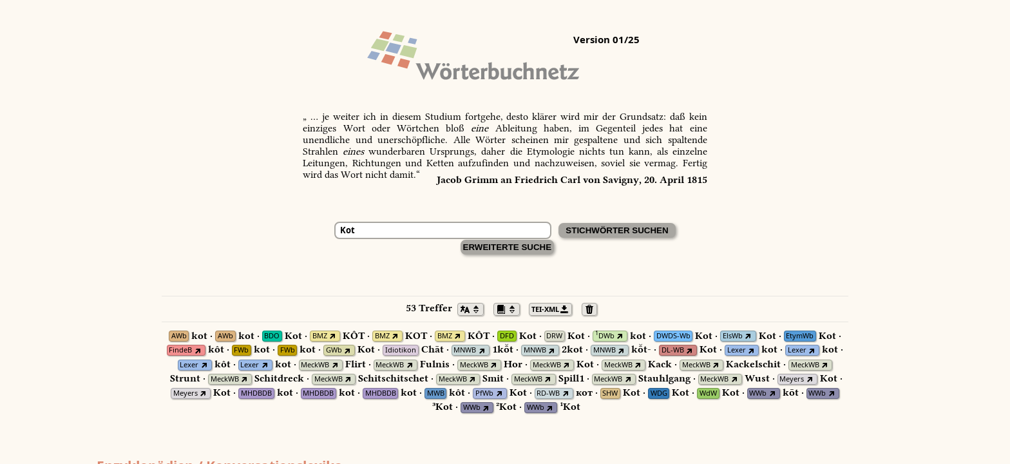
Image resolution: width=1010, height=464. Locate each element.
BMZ (319, 336)
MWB (435, 393)
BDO (272, 336)
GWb (334, 350)
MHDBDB (256, 393)
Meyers (791, 379)
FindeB (180, 350)
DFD (507, 336)
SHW (610, 393)
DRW (554, 336)
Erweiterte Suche (507, 247)
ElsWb (733, 336)
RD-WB (548, 393)
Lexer (736, 350)
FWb (241, 350)
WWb (758, 393)
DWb (605, 336)
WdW (708, 393)
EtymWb (800, 336)
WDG (659, 393)
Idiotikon (400, 350)
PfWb (484, 393)
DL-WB (673, 350)
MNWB (464, 350)
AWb (179, 336)
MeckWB (315, 365)
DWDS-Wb (673, 336)
